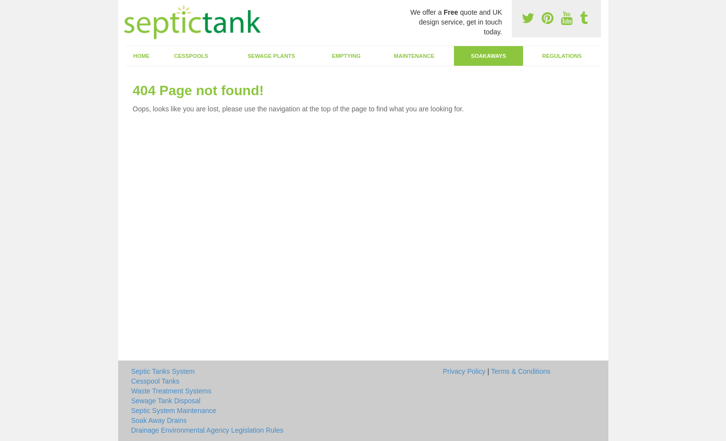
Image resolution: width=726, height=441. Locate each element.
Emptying (346, 56)
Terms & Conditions (520, 371)
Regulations (562, 56)
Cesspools (191, 56)
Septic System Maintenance (174, 411)
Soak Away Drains (159, 420)
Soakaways (488, 56)
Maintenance (414, 56)
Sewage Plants (271, 56)
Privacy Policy (464, 371)
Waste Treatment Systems (171, 391)
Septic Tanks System (163, 371)
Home (141, 56)
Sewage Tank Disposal (165, 401)
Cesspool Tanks (155, 381)
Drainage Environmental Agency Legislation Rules (207, 430)
